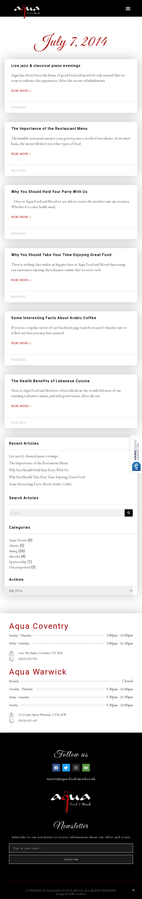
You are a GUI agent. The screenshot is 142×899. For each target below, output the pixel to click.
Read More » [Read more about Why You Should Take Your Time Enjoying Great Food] (21, 280)
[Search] (129, 513)
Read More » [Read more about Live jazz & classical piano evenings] (21, 90)
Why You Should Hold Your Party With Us (49, 192)
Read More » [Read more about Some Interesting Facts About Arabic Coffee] (21, 343)
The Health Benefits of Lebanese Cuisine (50, 381)
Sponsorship (18, 561)
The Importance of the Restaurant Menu (49, 128)
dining (13, 551)
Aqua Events (18, 540)
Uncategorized (19, 567)
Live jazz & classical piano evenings (46, 66)
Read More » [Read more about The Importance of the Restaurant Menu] (21, 154)
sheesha (14, 556)
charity (14, 545)
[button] (128, 8)
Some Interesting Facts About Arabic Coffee (53, 318)
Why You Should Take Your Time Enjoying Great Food (61, 255)
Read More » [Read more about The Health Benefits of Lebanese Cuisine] (21, 406)
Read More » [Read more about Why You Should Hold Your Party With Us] (21, 217)
